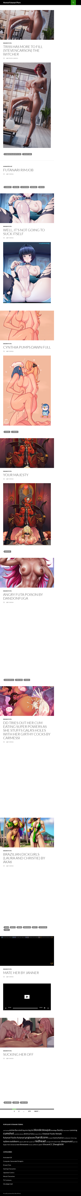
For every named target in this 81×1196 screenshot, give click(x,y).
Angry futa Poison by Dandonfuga (23, 596)
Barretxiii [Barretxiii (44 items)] (18, 1130)
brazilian (27, 927)
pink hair (19, 680)
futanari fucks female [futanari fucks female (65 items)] (52, 1133)
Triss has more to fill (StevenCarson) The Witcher (23, 50)
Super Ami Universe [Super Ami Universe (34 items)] (9, 1144)
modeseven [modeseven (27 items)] (67, 1138)
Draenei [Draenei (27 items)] (36, 1134)
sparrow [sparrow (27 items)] (75, 1142)
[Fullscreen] (48, 1008)
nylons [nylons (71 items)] (6, 1141)
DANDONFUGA (9, 680)
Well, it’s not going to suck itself (24, 232)
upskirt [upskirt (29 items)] (40, 1144)
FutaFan (11, 174)
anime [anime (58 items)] (12, 1130)
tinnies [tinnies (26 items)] (30, 1144)
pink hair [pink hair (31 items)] (26, 1142)
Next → (37, 1111)
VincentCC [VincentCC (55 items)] (48, 1144)
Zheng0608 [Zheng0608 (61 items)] (58, 1144)
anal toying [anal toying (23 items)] (6, 1130)
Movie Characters (9, 1176)
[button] (27, 997)
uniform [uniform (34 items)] (35, 1144)
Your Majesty (15, 475)
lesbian (16, 1102)
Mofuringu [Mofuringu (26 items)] (74, 1138)
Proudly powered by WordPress (12, 1193)
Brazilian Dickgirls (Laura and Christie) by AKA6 (24, 858)
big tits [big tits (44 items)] (30, 1130)
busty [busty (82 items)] (60, 1130)
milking (16, 187)
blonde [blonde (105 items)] (38, 1129)
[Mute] (45, 1008)
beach (13, 927)
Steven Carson (13, 58)
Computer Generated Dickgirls (13, 1161)
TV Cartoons (7, 1180)
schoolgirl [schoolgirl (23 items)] (48, 1141)
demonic (7, 551)
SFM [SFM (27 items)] (52, 1142)
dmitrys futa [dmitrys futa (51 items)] (29, 1134)
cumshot (8, 187)
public (7, 929)
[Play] (6, 1008)
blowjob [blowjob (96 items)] (46, 1129)
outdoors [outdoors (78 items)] (14, 1141)
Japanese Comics (8, 1172)
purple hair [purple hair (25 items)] (31, 1141)
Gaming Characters (9, 1169)
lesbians (15, 432)
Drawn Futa (7, 43)
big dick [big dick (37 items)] (25, 1130)
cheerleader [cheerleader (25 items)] (66, 1130)
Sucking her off (18, 1054)
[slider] (25, 1008)
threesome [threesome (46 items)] (24, 1144)
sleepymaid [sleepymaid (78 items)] (66, 1141)
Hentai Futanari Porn (12, 2)
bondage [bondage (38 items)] (54, 1130)
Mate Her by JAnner (21, 973)
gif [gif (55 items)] (26, 1138)
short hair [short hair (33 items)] (57, 1142)
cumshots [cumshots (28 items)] (17, 1134)
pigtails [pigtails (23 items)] (21, 1141)
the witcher (27, 154)
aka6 (6, 927)
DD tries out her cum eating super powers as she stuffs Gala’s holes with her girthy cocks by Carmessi (26, 730)
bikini (19, 927)
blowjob (8, 1102)
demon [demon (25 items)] (21, 1134)
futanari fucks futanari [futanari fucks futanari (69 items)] (14, 1137)
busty (35, 927)
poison (27, 680)
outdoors (25, 187)
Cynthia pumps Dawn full (27, 347)
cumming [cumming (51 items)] (73, 1130)
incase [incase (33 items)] (50, 1138)
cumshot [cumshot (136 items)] (8, 1133)
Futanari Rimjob (18, 170)
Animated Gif (7, 166)
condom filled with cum (12, 154)
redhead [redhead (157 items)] (40, 1141)
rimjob (41, 187)
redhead (33, 187)
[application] (27, 997)
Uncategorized (8, 1184)
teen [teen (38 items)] (18, 1144)
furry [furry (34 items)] (40, 1134)
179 (29, 1111)
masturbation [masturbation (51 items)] (58, 1138)
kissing (7, 432)
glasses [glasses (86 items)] (31, 1137)
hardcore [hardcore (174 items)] (42, 1137)
